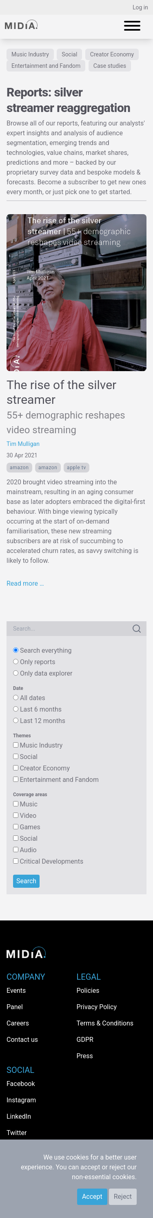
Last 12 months (42, 721)
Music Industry (30, 54)
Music (28, 804)
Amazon (19, 467)
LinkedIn (19, 1116)
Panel (15, 1007)
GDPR (85, 1039)
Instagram (21, 1100)
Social (69, 54)
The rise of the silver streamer (66, 407)
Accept (92, 1196)
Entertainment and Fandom (45, 66)
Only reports (37, 662)
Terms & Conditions (105, 1023)
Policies (88, 990)
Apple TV (76, 467)
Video (28, 815)
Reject (123, 1196)
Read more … (25, 583)
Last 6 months (41, 709)
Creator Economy (112, 54)
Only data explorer (46, 673)
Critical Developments (51, 861)
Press (85, 1056)
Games (30, 827)
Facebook (21, 1084)
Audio (28, 850)
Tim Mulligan (23, 444)
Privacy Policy (97, 1007)
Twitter (17, 1133)
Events (16, 990)
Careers (18, 1023)
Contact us (22, 1039)
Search (26, 881)
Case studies (109, 66)
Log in (140, 7)
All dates (32, 698)
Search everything (46, 650)
